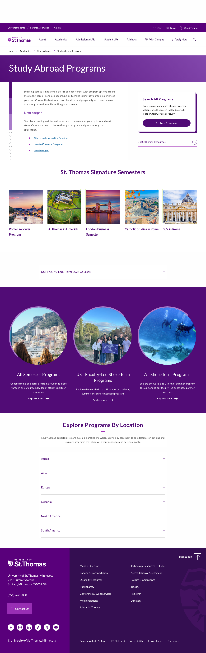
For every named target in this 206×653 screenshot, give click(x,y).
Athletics (132, 39)
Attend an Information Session (51, 137)
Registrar (136, 593)
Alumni (57, 27)
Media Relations (89, 600)
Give (159, 28)
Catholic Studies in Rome (142, 229)
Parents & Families (39, 27)
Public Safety (87, 586)
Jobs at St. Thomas (90, 607)
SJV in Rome (171, 229)
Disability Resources (91, 579)
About (42, 39)
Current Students (16, 27)
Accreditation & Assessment (146, 572)
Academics (61, 39)
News (173, 28)
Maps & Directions (90, 565)
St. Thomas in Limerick (62, 229)
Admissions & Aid (85, 39)
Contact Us (20, 608)
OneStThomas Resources (167, 142)
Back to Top (190, 556)
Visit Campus (156, 39)
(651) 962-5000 (17, 595)
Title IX (135, 586)
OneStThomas (191, 28)
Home (11, 51)
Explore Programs (166, 123)
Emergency (173, 641)
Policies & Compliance (143, 579)
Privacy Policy (155, 641)
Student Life (111, 39)
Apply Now (181, 39)
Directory (136, 600)
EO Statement (118, 641)
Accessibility (136, 641)
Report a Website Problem (93, 641)
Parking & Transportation (94, 572)
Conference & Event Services (95, 593)
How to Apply (41, 150)
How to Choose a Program (48, 144)
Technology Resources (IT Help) (148, 565)
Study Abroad (44, 51)
